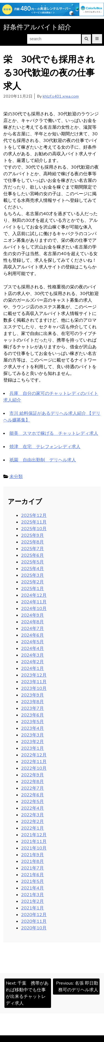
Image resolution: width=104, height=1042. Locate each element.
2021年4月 (32, 888)
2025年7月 (32, 549)
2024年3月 (32, 655)
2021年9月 (32, 855)
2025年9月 (32, 535)
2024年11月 (34, 602)
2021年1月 (32, 908)
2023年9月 (32, 695)
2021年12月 (34, 835)
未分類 (16, 477)
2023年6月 (32, 715)
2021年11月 (34, 841)
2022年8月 (32, 782)
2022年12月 (34, 755)
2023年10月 (34, 688)
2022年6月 (32, 795)
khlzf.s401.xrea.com (61, 96)
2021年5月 (32, 881)
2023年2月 (32, 742)
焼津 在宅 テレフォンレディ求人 (44, 447)
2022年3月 (32, 815)
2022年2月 (32, 822)
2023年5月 (32, 722)
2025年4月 (32, 569)
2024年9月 (32, 615)
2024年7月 (32, 629)
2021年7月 (32, 868)
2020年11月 (34, 921)
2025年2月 (32, 582)
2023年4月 (32, 728)
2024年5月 (32, 642)
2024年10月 (34, 609)
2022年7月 (32, 788)
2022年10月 (34, 768)
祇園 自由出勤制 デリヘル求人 (42, 460)
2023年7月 (32, 708)
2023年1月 (32, 748)
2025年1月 (32, 589)
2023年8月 (32, 702)
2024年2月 (32, 662)
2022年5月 (32, 802)
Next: (27, 993)
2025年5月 (32, 562)
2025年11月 (34, 522)
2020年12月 (34, 915)
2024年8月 (32, 622)
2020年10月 (34, 928)
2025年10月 (34, 529)
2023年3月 (32, 735)
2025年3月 (32, 575)
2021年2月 (32, 901)
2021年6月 (32, 875)
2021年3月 (32, 895)
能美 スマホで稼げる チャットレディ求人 (53, 433)
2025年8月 (32, 542)
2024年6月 (32, 635)
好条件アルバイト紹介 (37, 27)
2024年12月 (34, 595)
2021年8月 (32, 861)
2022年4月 (32, 808)
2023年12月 (34, 675)
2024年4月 (32, 648)
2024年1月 (32, 668)
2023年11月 (34, 682)
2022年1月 (32, 828)
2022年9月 (32, 775)
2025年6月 (32, 555)
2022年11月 (34, 762)
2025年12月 (34, 515)
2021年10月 (34, 848)
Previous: (77, 986)
